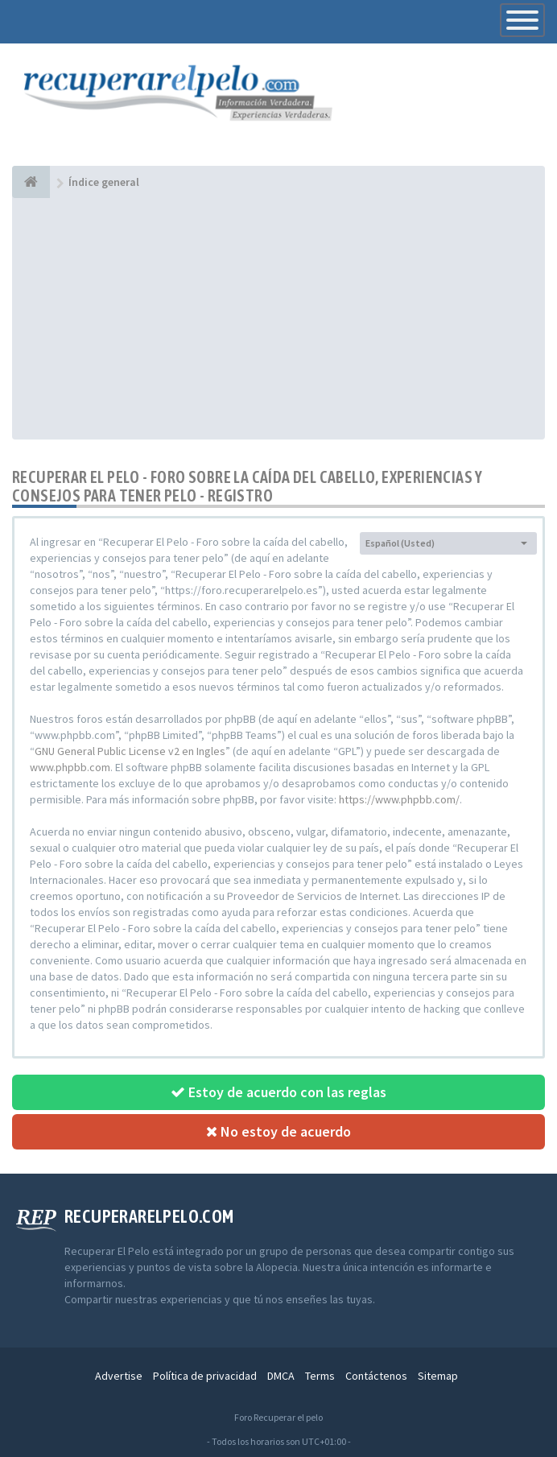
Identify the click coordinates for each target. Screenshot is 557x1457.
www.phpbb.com (70, 767)
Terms (320, 1375)
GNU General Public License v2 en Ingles (130, 751)
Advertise (118, 1375)
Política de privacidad (205, 1375)
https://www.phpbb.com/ (399, 799)
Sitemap (438, 1375)
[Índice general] (31, 182)
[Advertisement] (278, 318)
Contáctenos (376, 1375)
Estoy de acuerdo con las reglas (278, 1092)
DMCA (281, 1375)
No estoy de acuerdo (278, 1131)
